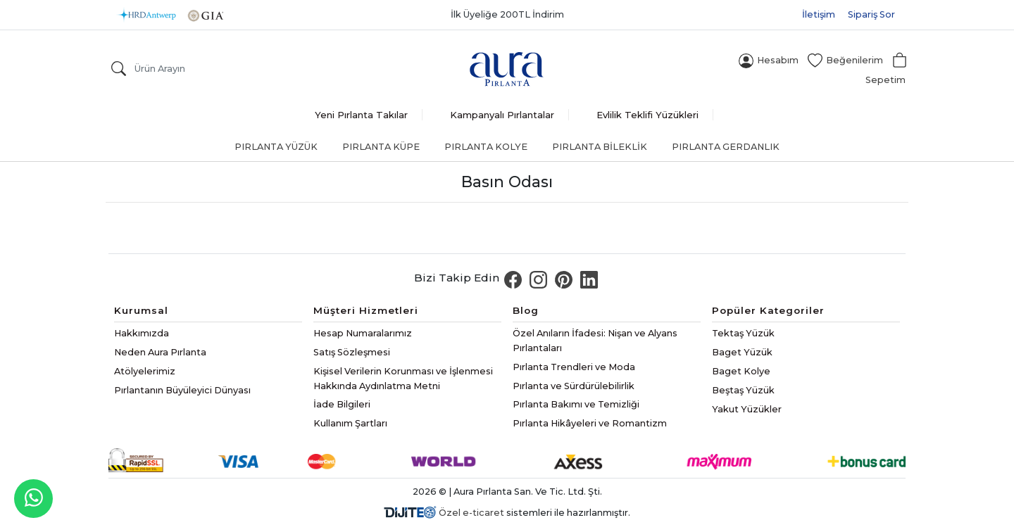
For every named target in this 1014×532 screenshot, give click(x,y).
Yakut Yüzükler (747, 409)
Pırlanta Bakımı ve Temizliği (576, 404)
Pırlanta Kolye (485, 146)
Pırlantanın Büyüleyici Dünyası (182, 390)
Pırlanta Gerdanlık (726, 146)
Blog (526, 310)
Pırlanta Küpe (381, 146)
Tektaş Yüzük (743, 333)
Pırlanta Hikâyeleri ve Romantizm (590, 423)
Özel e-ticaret (471, 512)
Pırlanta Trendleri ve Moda (574, 367)
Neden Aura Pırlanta (160, 352)
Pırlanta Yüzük (276, 146)
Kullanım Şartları (350, 423)
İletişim (818, 14)
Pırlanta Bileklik (599, 146)
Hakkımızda (141, 333)
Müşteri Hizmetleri (365, 310)
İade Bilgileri (341, 404)
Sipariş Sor (871, 14)
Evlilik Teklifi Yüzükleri (647, 114)
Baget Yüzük (742, 352)
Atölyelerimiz (144, 371)
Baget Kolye (741, 371)
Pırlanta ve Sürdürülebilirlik (573, 386)
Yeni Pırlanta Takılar (361, 114)
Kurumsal (141, 310)
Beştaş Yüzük (743, 390)
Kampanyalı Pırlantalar (502, 114)
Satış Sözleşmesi (351, 352)
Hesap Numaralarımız (362, 333)
